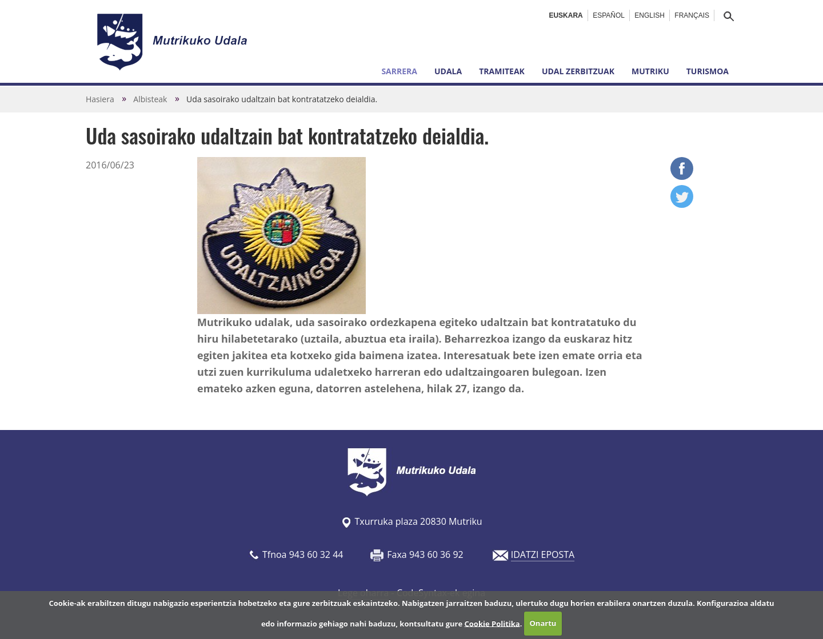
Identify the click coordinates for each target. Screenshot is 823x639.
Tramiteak (502, 71)
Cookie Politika (492, 623)
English (649, 15)
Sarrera (399, 71)
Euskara (565, 15)
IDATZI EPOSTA (542, 554)
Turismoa (707, 71)
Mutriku (650, 71)
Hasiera (100, 99)
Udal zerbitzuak (578, 71)
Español (609, 15)
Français (691, 15)
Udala (448, 71)
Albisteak (150, 99)
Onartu (543, 623)
